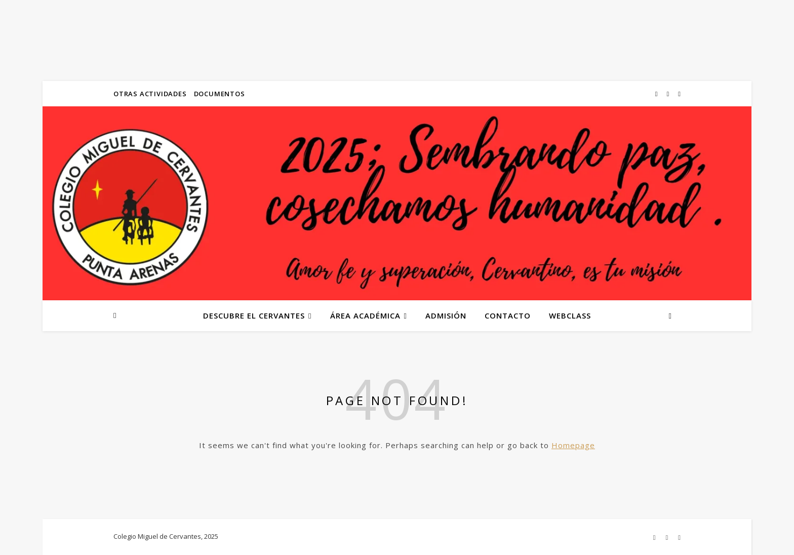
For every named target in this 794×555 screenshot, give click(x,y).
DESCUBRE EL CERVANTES (254, 315)
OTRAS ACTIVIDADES (150, 93)
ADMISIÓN (445, 315)
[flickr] (669, 93)
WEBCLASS (570, 315)
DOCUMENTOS (219, 93)
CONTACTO (508, 315)
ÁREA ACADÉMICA (365, 315)
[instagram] (657, 93)
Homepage (573, 445)
